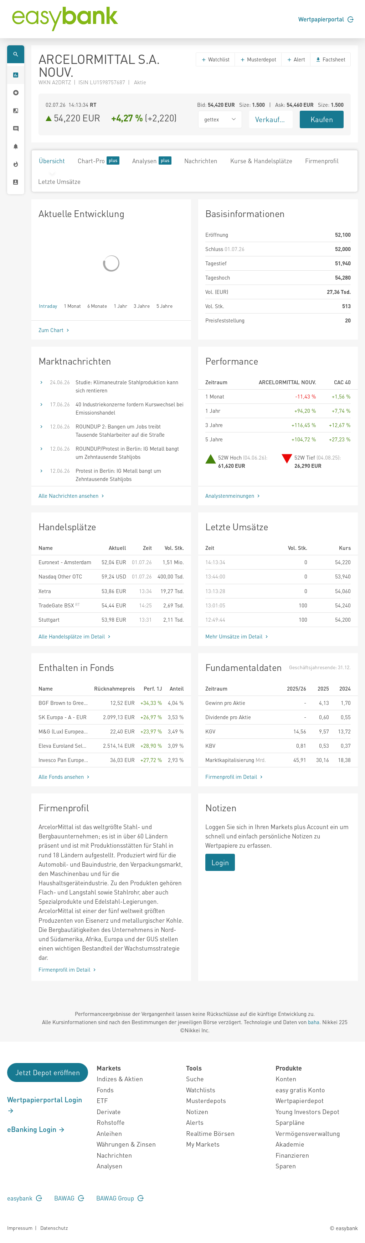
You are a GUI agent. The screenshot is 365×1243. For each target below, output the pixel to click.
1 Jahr (120, 305)
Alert (296, 59)
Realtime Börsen (210, 1133)
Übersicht (52, 161)
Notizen (197, 1111)
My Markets (203, 1144)
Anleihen (109, 1133)
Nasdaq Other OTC (60, 576)
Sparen (286, 1166)
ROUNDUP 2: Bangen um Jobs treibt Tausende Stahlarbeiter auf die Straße (120, 430)
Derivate (109, 1111)
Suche (195, 1078)
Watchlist (215, 59)
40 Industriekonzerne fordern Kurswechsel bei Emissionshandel (130, 408)
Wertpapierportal (326, 19)
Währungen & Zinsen (126, 1144)
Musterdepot (258, 59)
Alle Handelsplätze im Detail (75, 636)
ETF (102, 1100)
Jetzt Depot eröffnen (47, 1072)
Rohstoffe (111, 1122)
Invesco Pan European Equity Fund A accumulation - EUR (63, 759)
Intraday (48, 305)
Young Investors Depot (307, 1111)
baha (313, 1022)
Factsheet (330, 59)
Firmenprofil (322, 161)
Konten (286, 1078)
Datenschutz (54, 1227)
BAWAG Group (120, 1198)
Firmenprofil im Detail (234, 776)
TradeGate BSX (59, 605)
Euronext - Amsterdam (64, 562)
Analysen (151, 160)
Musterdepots (206, 1100)
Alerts (195, 1122)
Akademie (290, 1144)
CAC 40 (342, 382)
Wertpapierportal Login (44, 1105)
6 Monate (97, 305)
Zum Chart (54, 330)
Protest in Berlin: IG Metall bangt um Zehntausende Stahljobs (118, 474)
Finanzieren (292, 1155)
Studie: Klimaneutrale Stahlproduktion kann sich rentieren (127, 386)
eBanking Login (36, 1129)
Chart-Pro (98, 160)
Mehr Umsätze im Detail (237, 636)
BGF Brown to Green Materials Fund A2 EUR (63, 702)
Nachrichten (200, 161)
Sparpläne (290, 1122)
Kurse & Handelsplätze (261, 161)
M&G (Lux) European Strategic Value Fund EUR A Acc (63, 731)
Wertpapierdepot (300, 1100)
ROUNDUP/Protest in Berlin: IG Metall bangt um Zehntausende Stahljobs (127, 452)
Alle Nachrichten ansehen (72, 495)
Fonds (105, 1090)
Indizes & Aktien (120, 1078)
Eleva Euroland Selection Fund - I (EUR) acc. (63, 745)
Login (220, 862)
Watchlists (200, 1090)
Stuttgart (49, 619)
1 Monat (72, 305)
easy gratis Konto (300, 1090)
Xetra (44, 591)
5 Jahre (164, 305)
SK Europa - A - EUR (62, 717)
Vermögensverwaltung (308, 1133)
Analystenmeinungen (233, 495)
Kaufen (321, 119)
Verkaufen (271, 119)
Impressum (19, 1227)
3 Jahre (142, 305)
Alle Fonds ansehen (64, 776)
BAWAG (69, 1198)
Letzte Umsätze (59, 181)
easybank (24, 1198)
